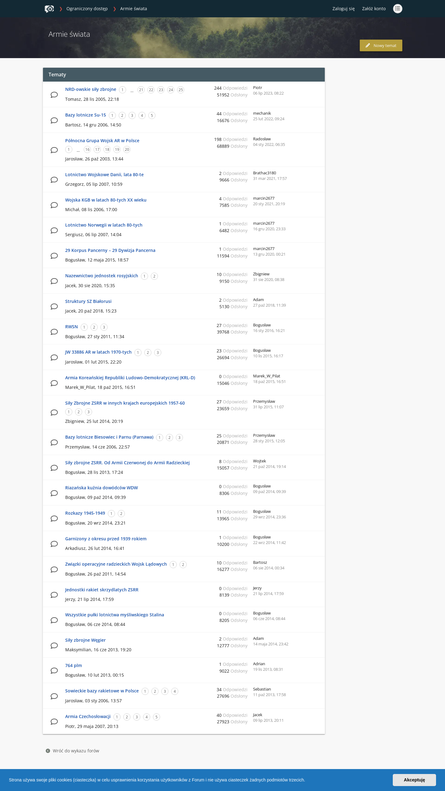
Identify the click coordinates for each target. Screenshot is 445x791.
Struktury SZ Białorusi (88, 301)
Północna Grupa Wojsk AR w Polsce (102, 140)
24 (171, 89)
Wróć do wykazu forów (72, 751)
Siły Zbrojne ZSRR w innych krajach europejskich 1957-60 (125, 403)
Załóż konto (374, 8)
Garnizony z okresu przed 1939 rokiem (105, 539)
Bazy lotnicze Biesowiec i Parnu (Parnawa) (109, 437)
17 (97, 149)
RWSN (71, 327)
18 (107, 149)
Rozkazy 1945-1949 (85, 513)
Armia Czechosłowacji (88, 716)
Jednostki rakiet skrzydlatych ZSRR (101, 590)
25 (181, 89)
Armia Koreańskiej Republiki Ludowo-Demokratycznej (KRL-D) (130, 378)
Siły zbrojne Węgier (85, 640)
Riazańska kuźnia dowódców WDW (101, 488)
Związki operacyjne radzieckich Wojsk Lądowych (116, 564)
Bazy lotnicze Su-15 (85, 115)
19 (117, 149)
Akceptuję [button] (414, 779)
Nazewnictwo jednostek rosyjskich (101, 276)
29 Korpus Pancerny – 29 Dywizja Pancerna (110, 250)
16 (87, 149)
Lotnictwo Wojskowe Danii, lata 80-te (104, 174)
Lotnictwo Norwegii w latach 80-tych (103, 225)
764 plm (73, 665)
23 (161, 89)
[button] (307, 781)
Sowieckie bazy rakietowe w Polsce (102, 691)
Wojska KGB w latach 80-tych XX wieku (105, 200)
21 (141, 89)
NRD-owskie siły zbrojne (90, 89)
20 (127, 149)
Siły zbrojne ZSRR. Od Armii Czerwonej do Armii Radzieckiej (127, 463)
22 (151, 89)
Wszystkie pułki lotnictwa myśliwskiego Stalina (114, 615)
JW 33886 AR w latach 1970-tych (98, 352)
